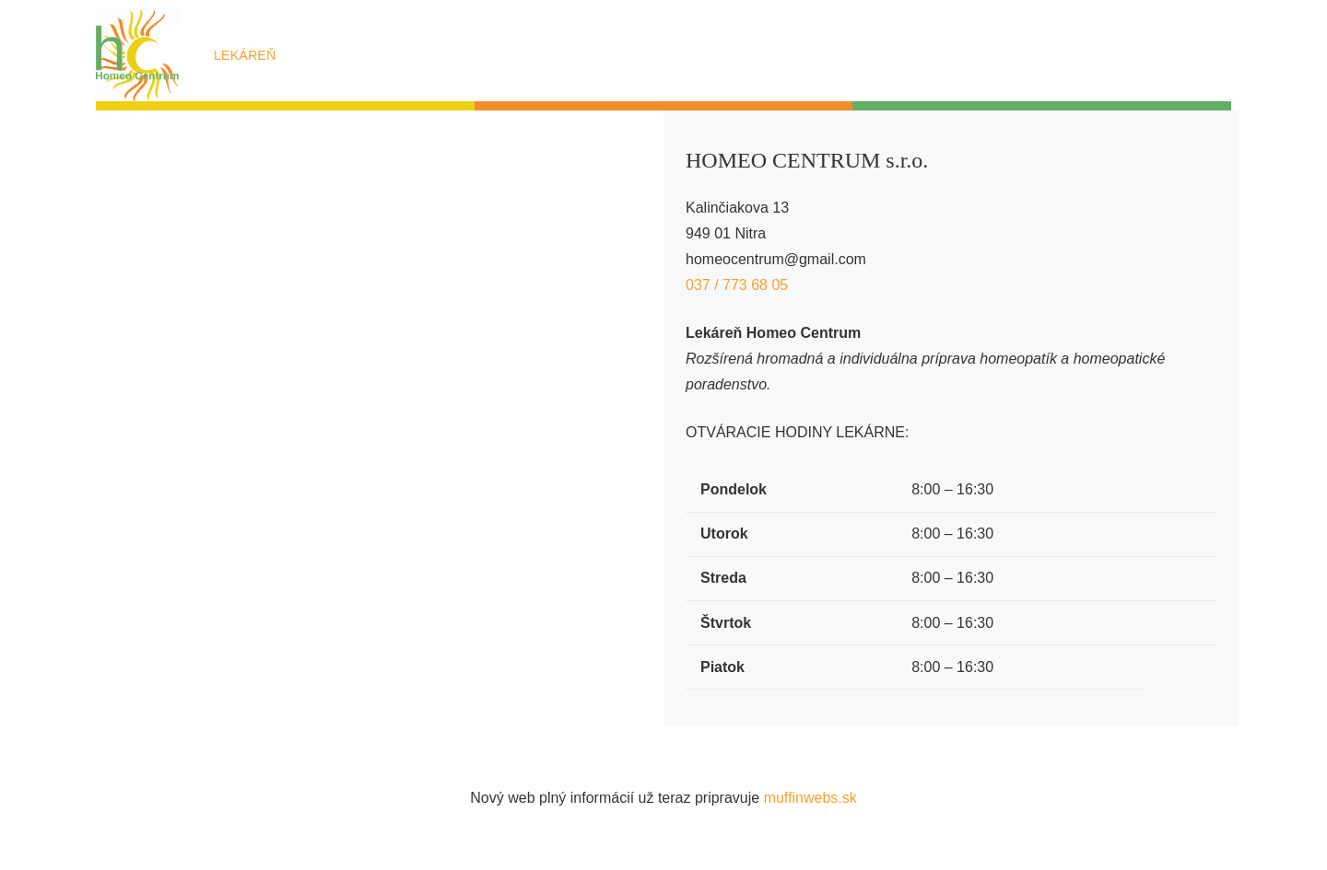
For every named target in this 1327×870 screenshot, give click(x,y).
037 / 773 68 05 (739, 285)
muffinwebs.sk (810, 798)
